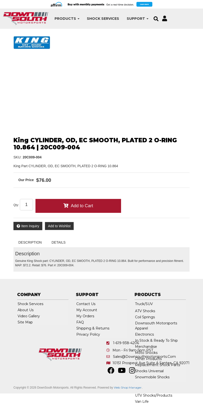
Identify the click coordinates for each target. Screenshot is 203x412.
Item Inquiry (30, 226)
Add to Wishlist (59, 226)
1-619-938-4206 (126, 343)
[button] (67, 19)
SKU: (17, 157)
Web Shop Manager (128, 387)
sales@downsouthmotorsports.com (144, 356)
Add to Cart (82, 205)
